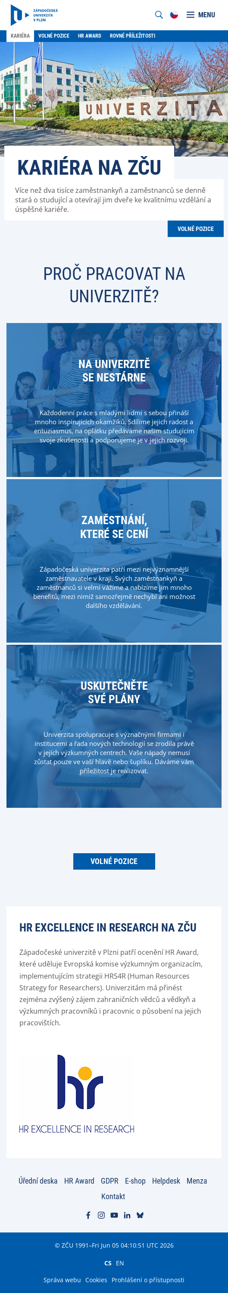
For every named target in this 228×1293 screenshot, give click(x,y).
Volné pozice (196, 228)
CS (108, 1263)
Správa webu (62, 1280)
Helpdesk (166, 1180)
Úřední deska (38, 1180)
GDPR (110, 1180)
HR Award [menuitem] (89, 36)
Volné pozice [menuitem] (53, 36)
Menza (197, 1180)
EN (120, 1263)
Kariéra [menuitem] (20, 36)
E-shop (135, 1180)
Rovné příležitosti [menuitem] (132, 36)
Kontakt (113, 1196)
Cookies (96, 1280)
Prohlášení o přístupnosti (148, 1280)
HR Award (79, 1180)
